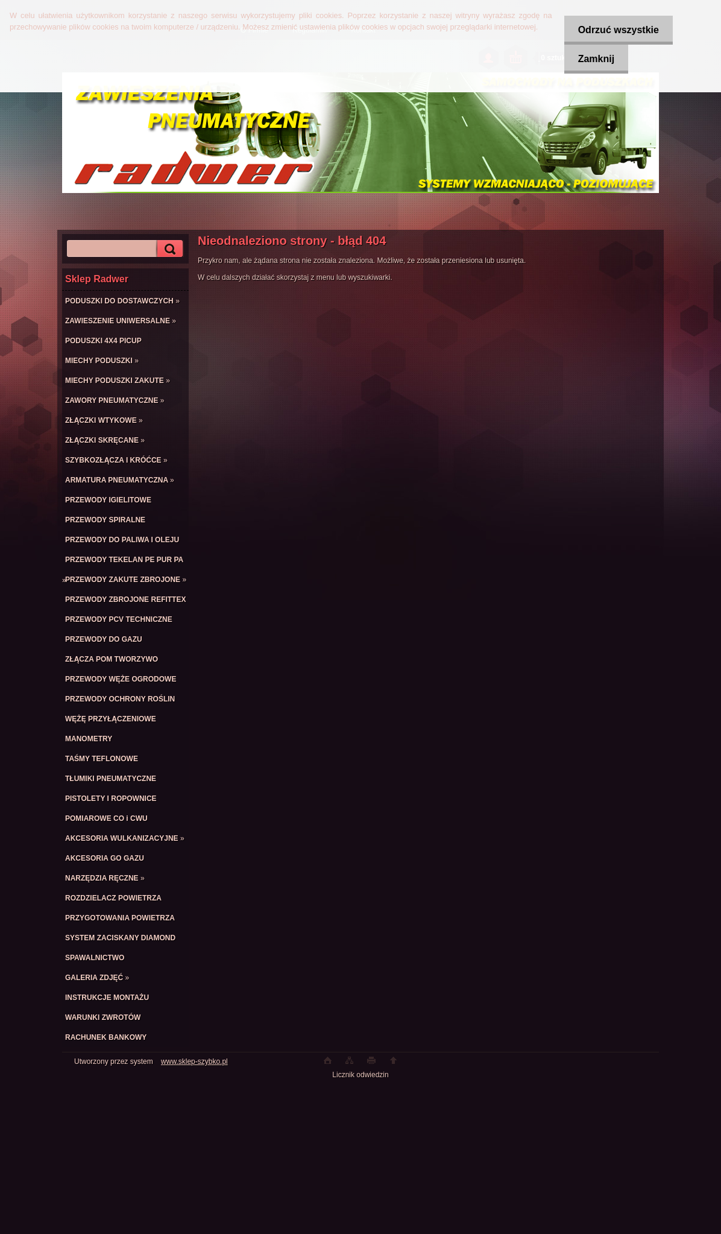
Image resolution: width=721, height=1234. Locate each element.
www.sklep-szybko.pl (194, 1061)
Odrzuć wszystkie (616, 30)
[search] (168, 249)
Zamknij (594, 59)
